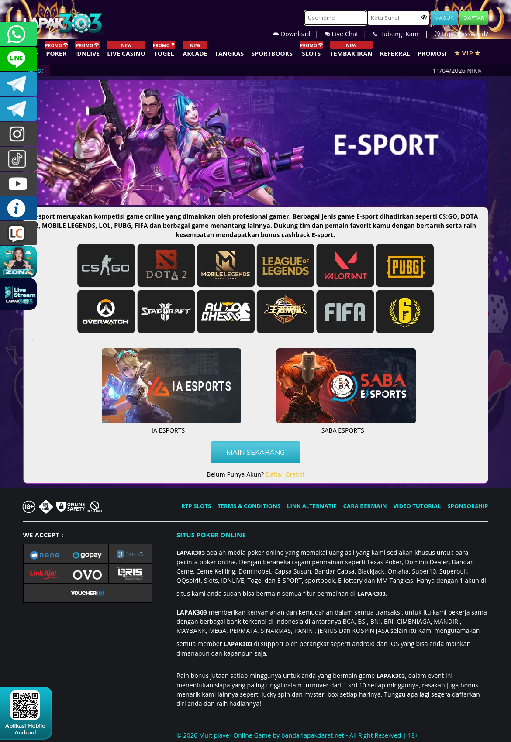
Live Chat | (349, 34)
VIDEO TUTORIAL (417, 506)
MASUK (444, 17)
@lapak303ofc (18, 159)
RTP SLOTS (196, 506)
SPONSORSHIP (467, 506)
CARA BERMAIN (365, 506)
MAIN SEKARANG (255, 452)
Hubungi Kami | (404, 34)
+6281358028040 (18, 34)
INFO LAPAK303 (18, 208)
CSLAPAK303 (18, 59)
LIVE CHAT (18, 233)
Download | (299, 34)
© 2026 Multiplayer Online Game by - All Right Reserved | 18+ (297, 735)
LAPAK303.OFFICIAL (18, 184)
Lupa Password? (461, 34)
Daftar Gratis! (285, 474)
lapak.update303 (18, 134)
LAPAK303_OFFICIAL (18, 109)
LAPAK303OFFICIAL (18, 84)
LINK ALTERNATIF (312, 506)
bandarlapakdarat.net (312, 735)
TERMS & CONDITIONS (249, 506)
